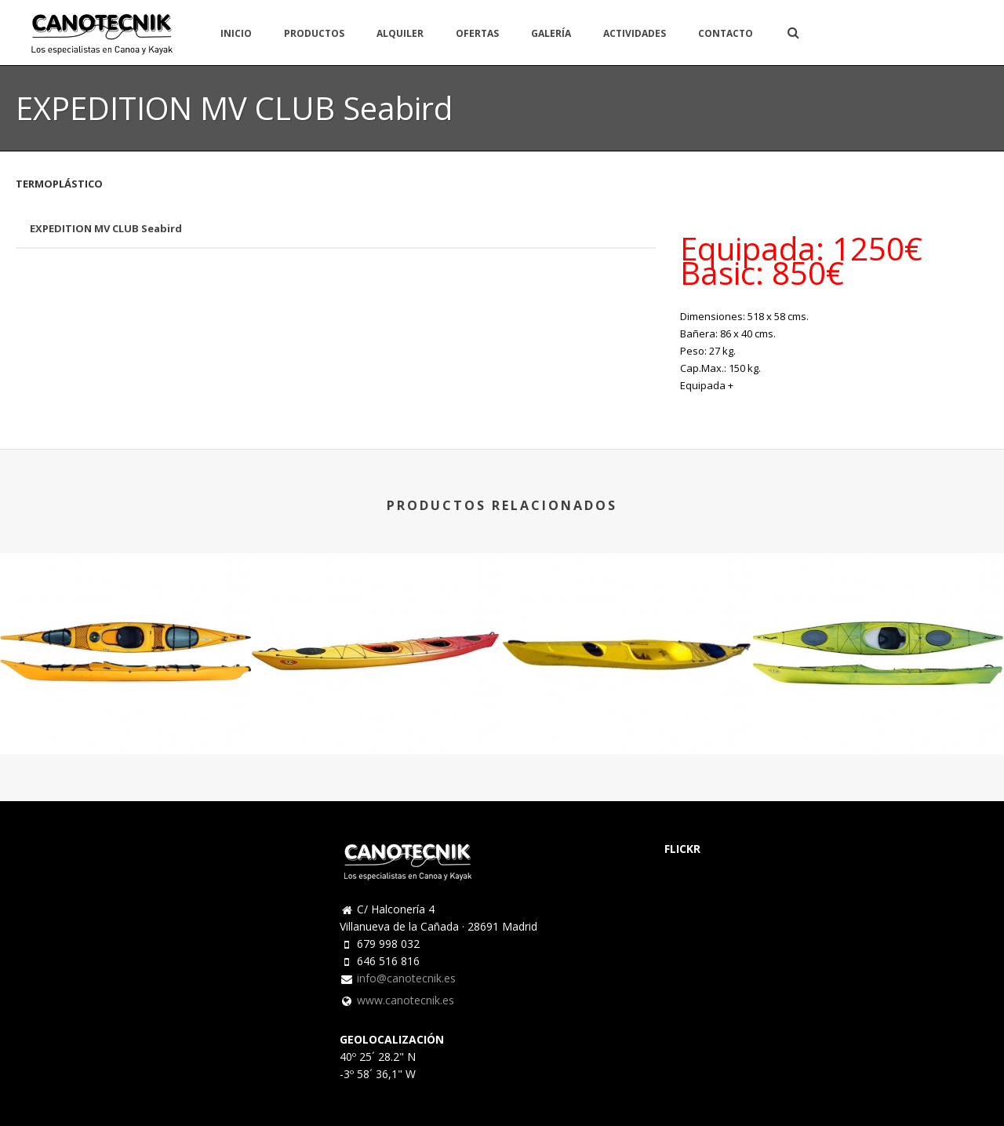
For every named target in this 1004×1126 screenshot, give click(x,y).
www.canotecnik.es (405, 1000)
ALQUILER (400, 33)
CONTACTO (725, 33)
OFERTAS (477, 33)
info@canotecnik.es (406, 978)
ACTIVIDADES (634, 33)
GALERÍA (551, 33)
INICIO (236, 33)
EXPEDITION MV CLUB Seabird (106, 228)
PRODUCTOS (314, 33)
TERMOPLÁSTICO (59, 184)
